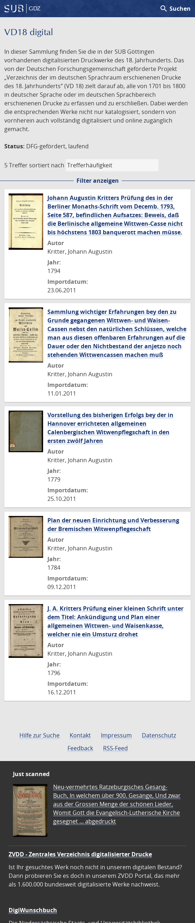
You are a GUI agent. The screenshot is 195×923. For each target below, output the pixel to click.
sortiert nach (46, 165)
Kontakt (80, 735)
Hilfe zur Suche (39, 735)
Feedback (80, 748)
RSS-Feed (115, 748)
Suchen (175, 8)
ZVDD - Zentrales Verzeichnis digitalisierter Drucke (80, 854)
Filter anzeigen (97, 181)
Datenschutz (159, 735)
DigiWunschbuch (33, 910)
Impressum (116, 735)
